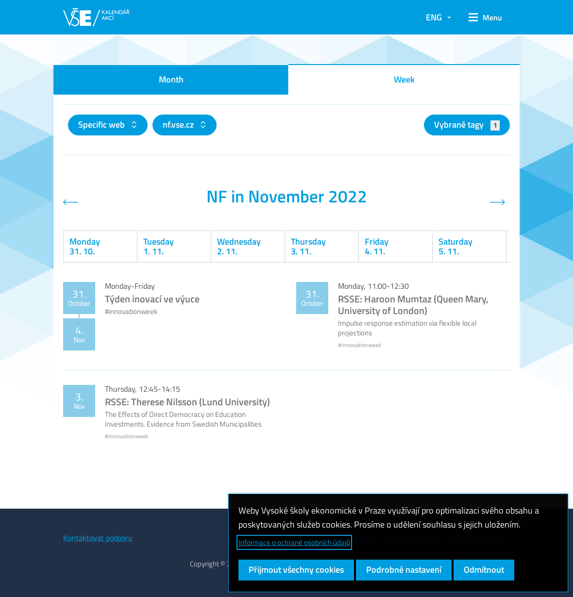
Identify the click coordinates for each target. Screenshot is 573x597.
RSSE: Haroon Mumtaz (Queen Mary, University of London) (413, 304)
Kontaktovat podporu (98, 538)
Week (404, 79)
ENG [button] (434, 17)
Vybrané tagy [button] (467, 124)
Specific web (102, 124)
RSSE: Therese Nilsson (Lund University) (187, 401)
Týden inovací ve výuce (152, 298)
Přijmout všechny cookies (296, 569)
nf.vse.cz (179, 124)
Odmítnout (484, 569)
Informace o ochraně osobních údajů (294, 542)
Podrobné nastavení (403, 569)
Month (171, 79)
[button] (485, 17)
